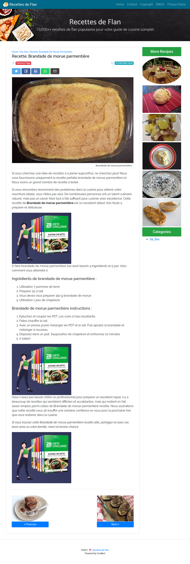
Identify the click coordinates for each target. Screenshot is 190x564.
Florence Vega (23, 63)
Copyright (146, 4)
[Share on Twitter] (16, 71)
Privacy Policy (176, 4)
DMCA (160, 4)
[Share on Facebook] (26, 71)
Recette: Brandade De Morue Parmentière (51, 52)
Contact (132, 4)
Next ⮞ (115, 524)
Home (120, 4)
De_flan (24, 52)
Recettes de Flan (20, 4)
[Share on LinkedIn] (35, 71)
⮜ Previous (30, 524)
